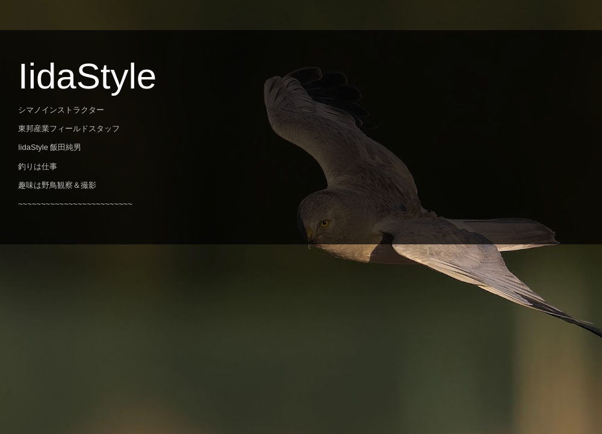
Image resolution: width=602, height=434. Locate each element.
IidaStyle (87, 76)
